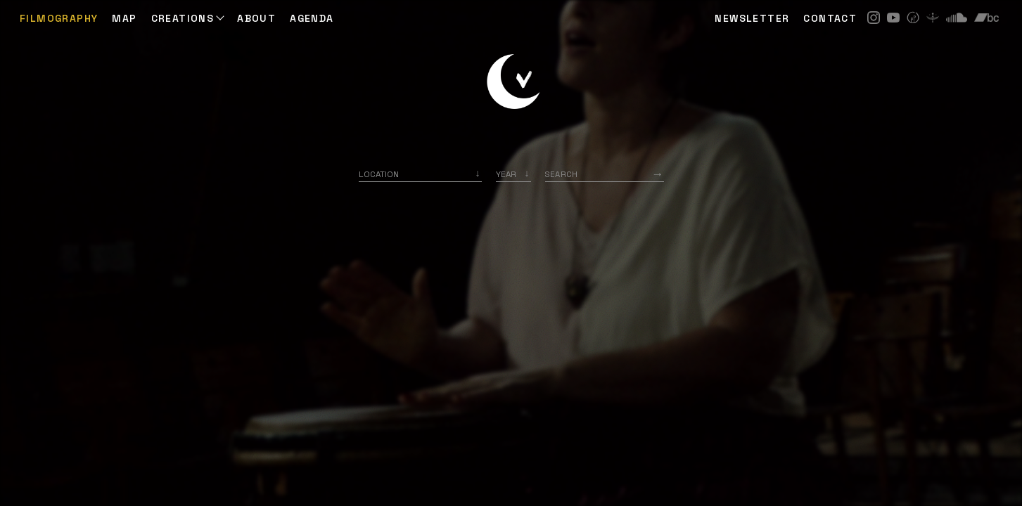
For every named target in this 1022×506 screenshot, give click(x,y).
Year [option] (506, 174)
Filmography (59, 18)
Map (124, 18)
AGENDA (311, 18)
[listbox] (513, 174)
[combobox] (420, 174)
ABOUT (256, 18)
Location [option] (379, 174)
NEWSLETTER (752, 18)
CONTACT (830, 18)
